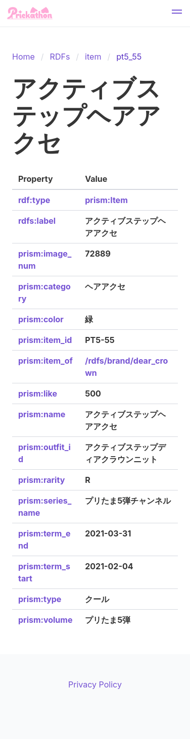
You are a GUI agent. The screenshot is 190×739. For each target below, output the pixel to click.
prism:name (41, 414)
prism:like (37, 393)
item (93, 57)
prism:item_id (45, 340)
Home (23, 57)
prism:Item (106, 200)
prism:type (39, 599)
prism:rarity (41, 480)
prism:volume (45, 620)
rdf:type (34, 200)
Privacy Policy (95, 684)
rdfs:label (37, 221)
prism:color (41, 319)
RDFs (60, 57)
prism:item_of (45, 361)
